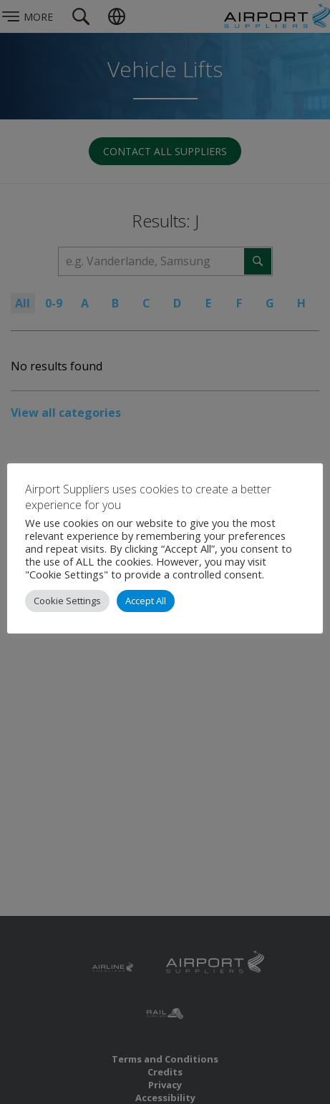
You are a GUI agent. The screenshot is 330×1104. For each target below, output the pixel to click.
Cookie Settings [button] (67, 600)
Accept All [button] (145, 600)
